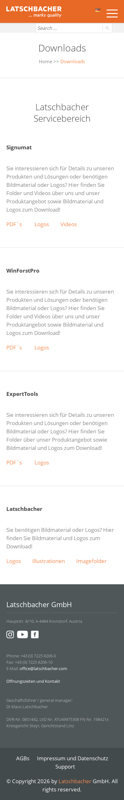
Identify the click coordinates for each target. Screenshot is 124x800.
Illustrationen (48, 561)
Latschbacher (75, 781)
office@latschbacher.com (43, 668)
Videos (68, 224)
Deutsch (97, 10)
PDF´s (14, 224)
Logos (41, 224)
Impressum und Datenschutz (72, 758)
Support (65, 766)
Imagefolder (91, 561)
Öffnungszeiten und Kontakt (33, 681)
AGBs (22, 758)
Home (45, 61)
